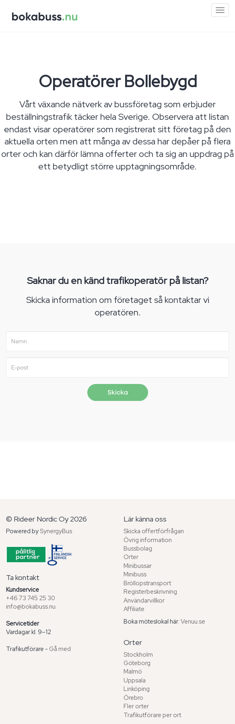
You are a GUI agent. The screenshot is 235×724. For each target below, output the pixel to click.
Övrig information (148, 540)
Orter (131, 557)
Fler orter (136, 706)
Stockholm (138, 655)
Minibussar (138, 566)
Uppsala (135, 680)
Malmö (133, 672)
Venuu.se (193, 622)
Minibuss (135, 574)
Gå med (60, 649)
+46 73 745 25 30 (30, 598)
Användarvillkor (144, 601)
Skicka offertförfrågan (154, 531)
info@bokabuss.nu (31, 607)
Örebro (133, 698)
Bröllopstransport (147, 583)
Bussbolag (138, 549)
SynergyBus (56, 531)
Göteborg (137, 663)
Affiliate (134, 609)
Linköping (137, 689)
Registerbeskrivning (150, 592)
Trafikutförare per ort (152, 715)
